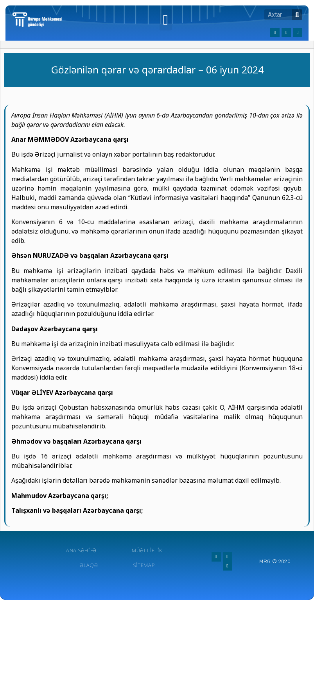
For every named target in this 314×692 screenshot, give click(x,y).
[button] (166, 19)
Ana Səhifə (81, 550)
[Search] (297, 14)
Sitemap (144, 565)
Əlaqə (89, 565)
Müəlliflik (147, 550)
